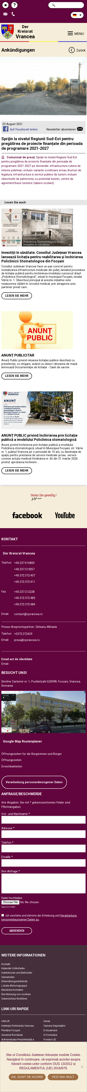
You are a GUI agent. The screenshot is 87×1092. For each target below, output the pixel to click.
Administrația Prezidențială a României (17, 1041)
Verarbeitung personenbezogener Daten (34, 782)
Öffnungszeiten (11, 760)
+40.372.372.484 (24, 604)
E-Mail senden (6, 14)
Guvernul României (12, 1034)
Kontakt (5, 964)
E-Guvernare (50, 1030)
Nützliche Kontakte (12, 989)
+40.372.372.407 (24, 575)
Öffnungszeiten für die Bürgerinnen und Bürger (31, 754)
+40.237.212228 (24, 592)
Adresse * (7, 828)
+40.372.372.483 (24, 598)
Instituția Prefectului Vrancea (17, 1025)
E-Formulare (50, 1034)
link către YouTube (65, 515)
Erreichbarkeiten (11, 766)
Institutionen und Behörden (16, 972)
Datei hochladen (11, 898)
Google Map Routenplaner (22, 741)
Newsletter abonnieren (61, 129)
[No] (82, 1067)
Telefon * (7, 842)
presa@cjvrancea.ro (27, 640)
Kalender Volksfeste (13, 968)
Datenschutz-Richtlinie (14, 998)
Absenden (16, 930)
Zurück (77, 50)
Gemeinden (7, 977)
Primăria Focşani (10, 1030)
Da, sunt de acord (27, 1076)
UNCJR (5, 1021)
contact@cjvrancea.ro (28, 614)
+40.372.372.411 (24, 582)
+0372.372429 (23, 634)
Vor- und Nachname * (15, 814)
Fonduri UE (50, 1039)
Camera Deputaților (55, 1025)
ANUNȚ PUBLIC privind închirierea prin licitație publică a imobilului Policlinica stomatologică (39, 437)
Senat (47, 1021)
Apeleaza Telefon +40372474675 (14, 14)
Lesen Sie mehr (16, 295)
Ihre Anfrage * (10, 871)
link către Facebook (27, 515)
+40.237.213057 (24, 569)
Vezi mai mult (63, 1076)
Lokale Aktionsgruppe (14, 985)
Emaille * (7, 857)
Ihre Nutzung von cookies (16, 994)
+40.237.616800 (24, 563)
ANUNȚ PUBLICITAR (17, 355)
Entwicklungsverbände (14, 981)
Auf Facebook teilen (24, 129)
